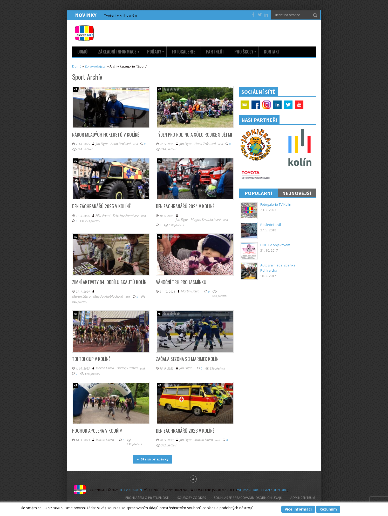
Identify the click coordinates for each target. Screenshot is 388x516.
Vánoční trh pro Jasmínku (181, 282)
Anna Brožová (121, 144)
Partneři (215, 52)
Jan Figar (102, 144)
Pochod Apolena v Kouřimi (98, 430)
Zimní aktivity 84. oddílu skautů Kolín (109, 282)
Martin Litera (81, 296)
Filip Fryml (103, 215)
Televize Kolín (130, 490)
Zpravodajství (95, 66)
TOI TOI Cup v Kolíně (91, 359)
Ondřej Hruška (127, 368)
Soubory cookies (191, 497)
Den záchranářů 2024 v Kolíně (185, 206)
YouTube (299, 104)
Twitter (288, 104)
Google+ (266, 104)
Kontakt (272, 52)
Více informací (298, 509)
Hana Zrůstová (205, 144)
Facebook (255, 104)
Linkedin (277, 104)
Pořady (156, 52)
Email (245, 104)
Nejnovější (296, 193)
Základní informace (119, 52)
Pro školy (245, 52)
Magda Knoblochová (206, 219)
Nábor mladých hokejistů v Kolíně (105, 134)
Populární (258, 193)
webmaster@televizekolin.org (262, 490)
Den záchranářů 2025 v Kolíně (101, 206)
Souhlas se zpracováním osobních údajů (248, 497)
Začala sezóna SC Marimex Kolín (187, 359)
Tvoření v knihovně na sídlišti (126, 15)
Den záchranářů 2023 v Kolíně (185, 430)
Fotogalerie (183, 52)
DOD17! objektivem (275, 245)
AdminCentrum (302, 497)
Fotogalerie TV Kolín (275, 204)
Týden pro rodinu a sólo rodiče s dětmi (194, 134)
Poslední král (270, 224)
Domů (82, 52)
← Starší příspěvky (152, 459)
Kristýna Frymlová (126, 215)
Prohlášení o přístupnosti (147, 497)
